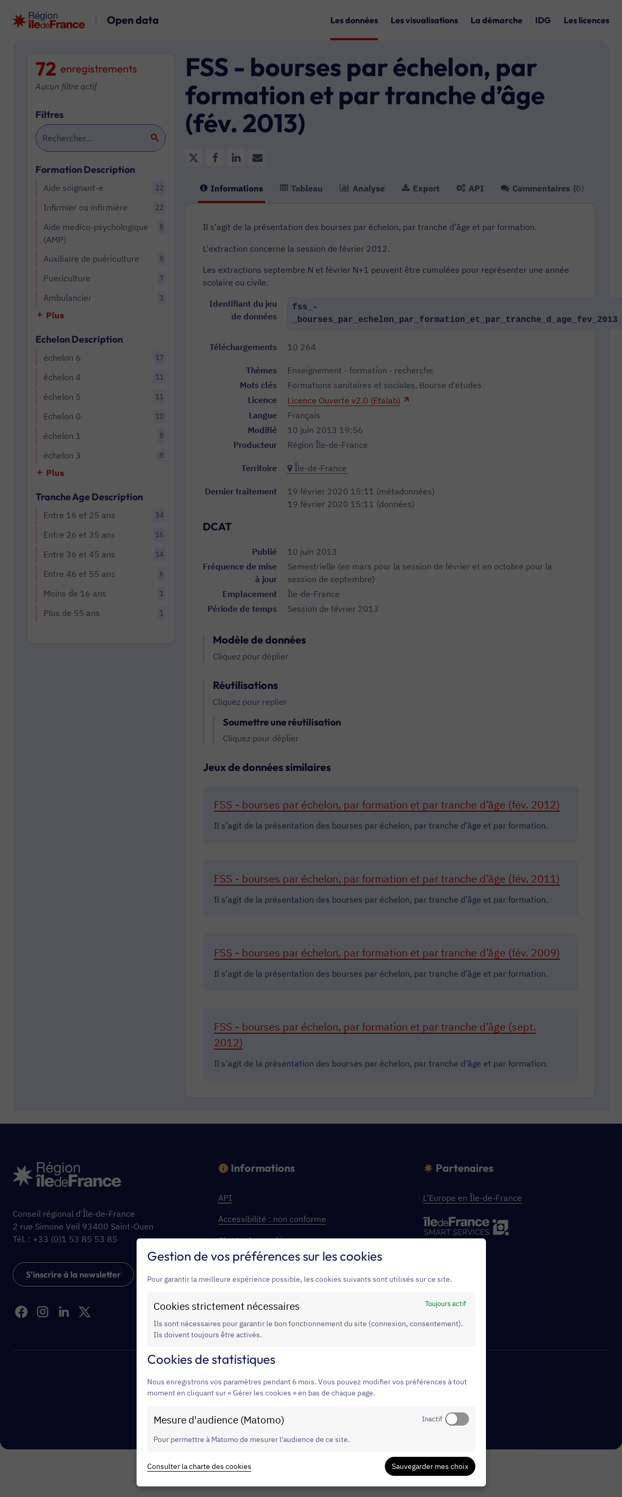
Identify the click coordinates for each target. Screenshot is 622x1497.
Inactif (432, 1418)
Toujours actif (445, 1303)
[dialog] (311, 1362)
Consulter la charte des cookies (199, 1466)
